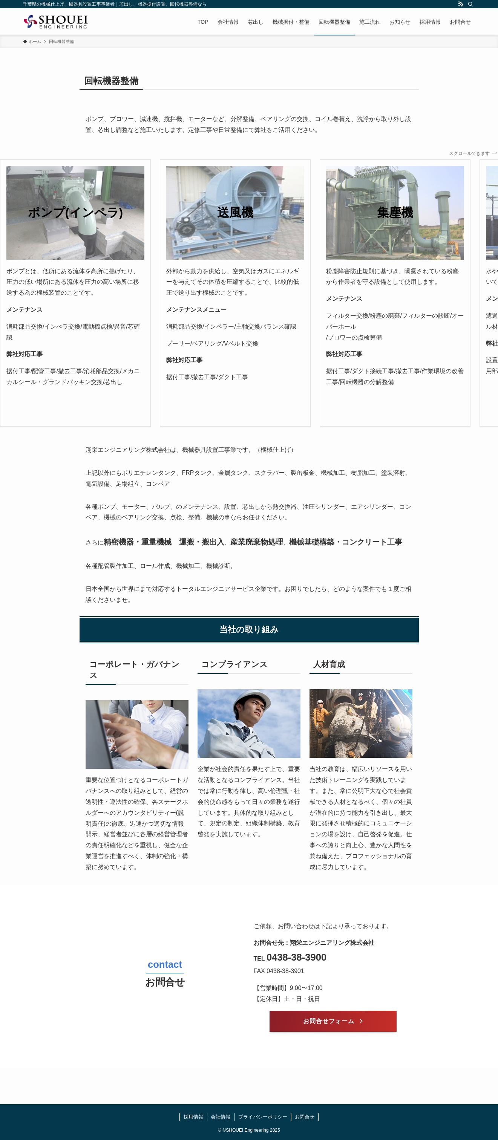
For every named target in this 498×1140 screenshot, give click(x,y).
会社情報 (220, 1117)
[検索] (470, 4)
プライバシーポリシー (262, 1117)
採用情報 (193, 1117)
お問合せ (304, 1117)
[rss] (461, 4)
